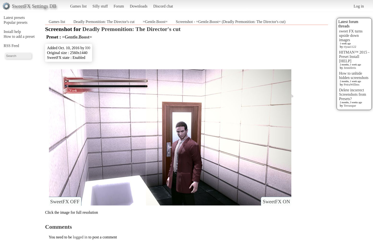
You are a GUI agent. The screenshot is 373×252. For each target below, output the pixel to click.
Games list (78, 6)
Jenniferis (350, 68)
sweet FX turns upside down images (351, 35)
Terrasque (350, 105)
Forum (119, 6)
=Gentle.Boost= (155, 22)
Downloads (138, 6)
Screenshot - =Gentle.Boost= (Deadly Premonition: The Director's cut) (231, 22)
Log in (359, 6)
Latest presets (14, 18)
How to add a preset (19, 36)
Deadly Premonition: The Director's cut (104, 22)
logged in (80, 237)
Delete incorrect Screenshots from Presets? (352, 94)
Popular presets (15, 22)
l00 (87, 48)
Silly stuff (100, 6)
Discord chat (163, 6)
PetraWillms (351, 84)
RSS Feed (11, 46)
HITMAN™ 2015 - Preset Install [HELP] (354, 56)
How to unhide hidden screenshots (353, 75)
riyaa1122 (350, 46)
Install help (12, 32)
